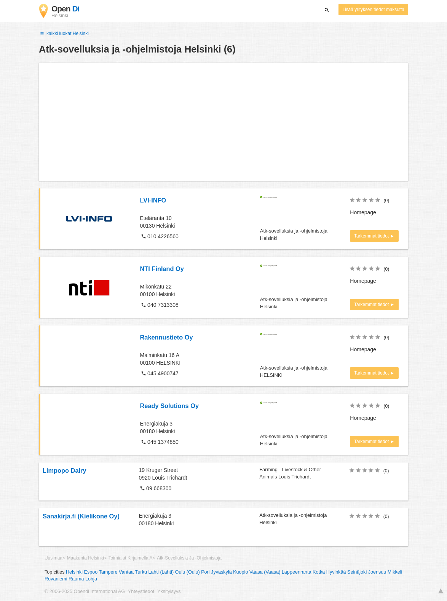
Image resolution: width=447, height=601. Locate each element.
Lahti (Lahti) (161, 572)
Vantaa (126, 572)
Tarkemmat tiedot (372, 236)
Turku (141, 572)
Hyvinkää (336, 572)
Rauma (76, 579)
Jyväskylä (221, 572)
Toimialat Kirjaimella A (131, 558)
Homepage (363, 212)
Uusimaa (53, 558)
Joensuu (377, 572)
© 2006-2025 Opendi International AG (85, 591)
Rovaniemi (56, 579)
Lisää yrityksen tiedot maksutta (373, 9)
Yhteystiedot (141, 591)
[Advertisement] (223, 122)
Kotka (319, 572)
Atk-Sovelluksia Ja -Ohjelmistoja (189, 558)
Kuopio (240, 572)
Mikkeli (395, 572)
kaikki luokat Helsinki (64, 33)
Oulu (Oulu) (187, 572)
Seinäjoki (357, 572)
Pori (205, 572)
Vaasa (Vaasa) (264, 572)
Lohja (91, 579)
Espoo (91, 572)
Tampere (108, 572)
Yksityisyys (169, 591)
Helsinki (74, 572)
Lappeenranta (296, 572)
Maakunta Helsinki (85, 558)
